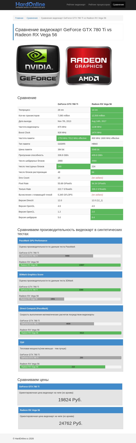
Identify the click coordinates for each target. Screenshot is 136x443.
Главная (19, 18)
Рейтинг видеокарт (76, 4)
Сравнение (118, 4)
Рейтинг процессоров (99, 4)
